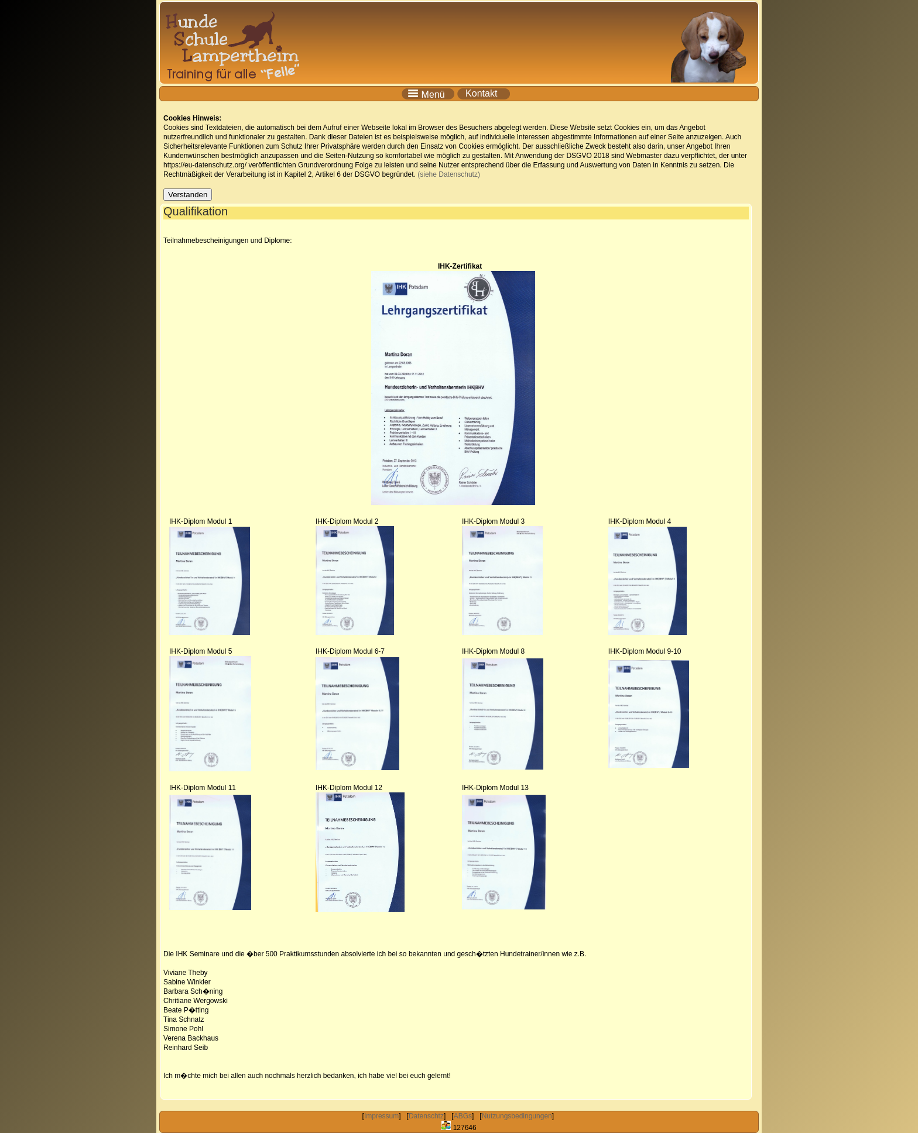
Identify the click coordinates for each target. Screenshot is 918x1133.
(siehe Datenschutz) (448, 174)
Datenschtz (426, 1116)
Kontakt (483, 93)
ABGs (463, 1116)
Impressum (381, 1116)
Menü (428, 93)
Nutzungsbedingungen (517, 1116)
